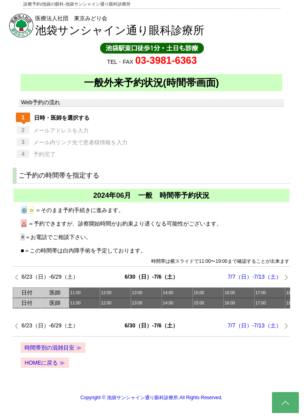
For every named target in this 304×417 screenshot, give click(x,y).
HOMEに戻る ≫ (45, 363)
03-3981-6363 (166, 60)
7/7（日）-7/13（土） (254, 277)
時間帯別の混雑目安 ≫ (53, 347)
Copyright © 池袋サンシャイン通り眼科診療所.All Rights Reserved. (151, 397)
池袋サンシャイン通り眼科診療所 (119, 30)
